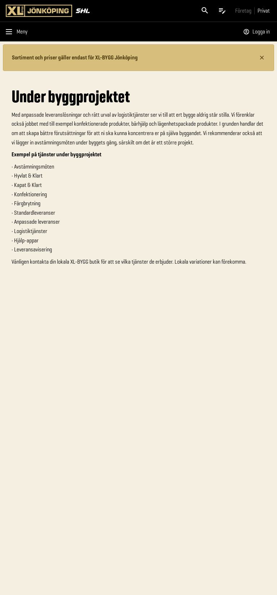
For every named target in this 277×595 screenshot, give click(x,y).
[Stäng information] (262, 58)
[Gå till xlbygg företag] (243, 10)
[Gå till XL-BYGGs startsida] (71, 11)
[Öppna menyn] (18, 31)
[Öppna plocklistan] (222, 11)
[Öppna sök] (205, 11)
